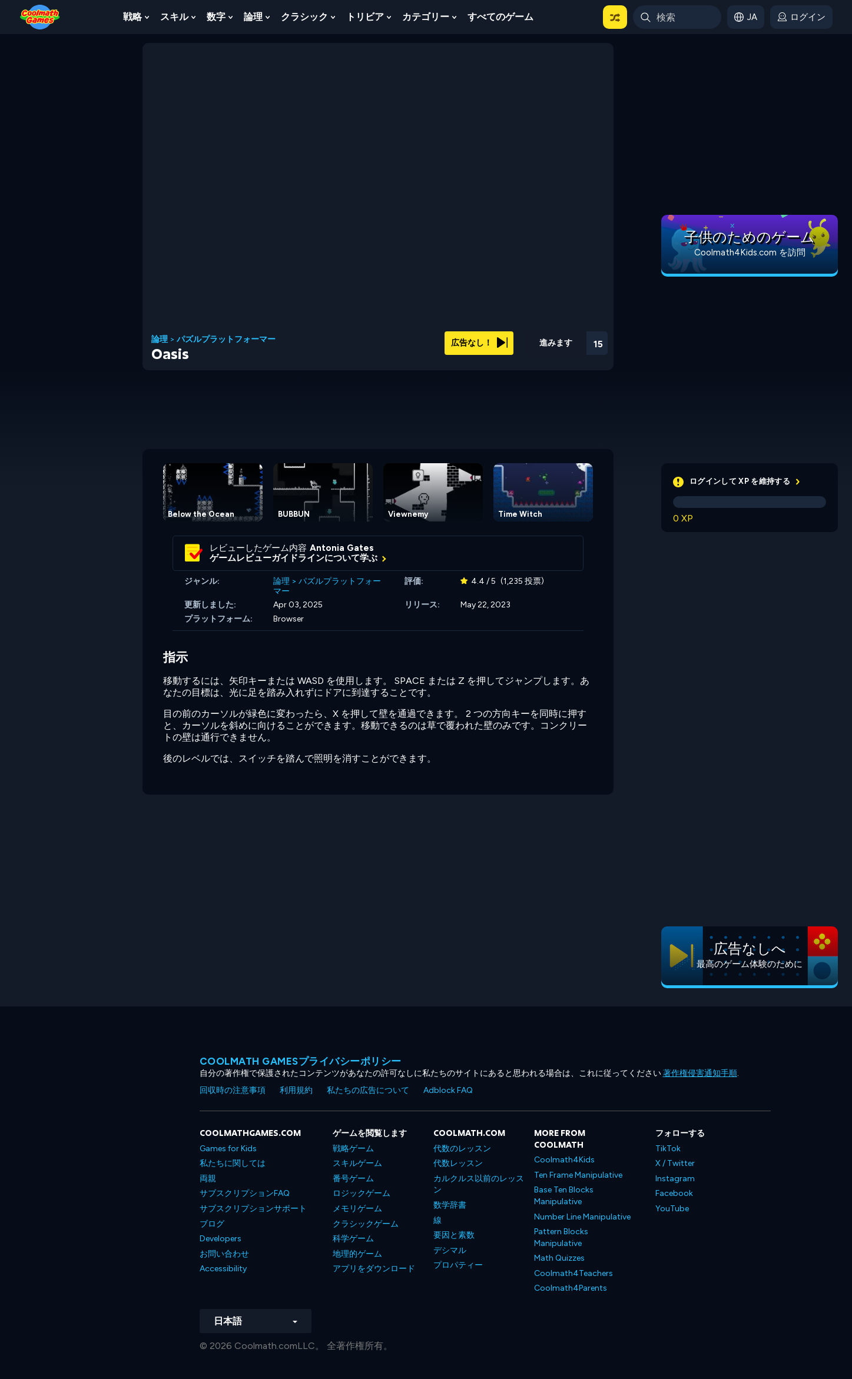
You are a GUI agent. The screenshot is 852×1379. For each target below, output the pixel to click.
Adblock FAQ (448, 1090)
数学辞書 (449, 1205)
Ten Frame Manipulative (578, 1175)
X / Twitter (675, 1163)
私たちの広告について (368, 1090)
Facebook (674, 1193)
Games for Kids (228, 1149)
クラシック (304, 16)
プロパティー (458, 1265)
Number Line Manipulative (582, 1217)
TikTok (668, 1149)
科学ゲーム (353, 1239)
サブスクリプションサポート (253, 1209)
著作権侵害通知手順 (700, 1073)
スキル (174, 16)
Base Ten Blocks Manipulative (564, 1196)
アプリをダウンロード (374, 1269)
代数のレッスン (462, 1149)
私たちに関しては (233, 1163)
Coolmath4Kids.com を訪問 (749, 252)
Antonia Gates (342, 548)
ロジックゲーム (361, 1193)
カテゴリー (425, 16)
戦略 (132, 16)
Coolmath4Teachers (573, 1273)
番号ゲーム (353, 1179)
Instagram (675, 1179)
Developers (220, 1239)
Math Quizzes (559, 1258)
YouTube (672, 1209)
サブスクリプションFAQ (245, 1193)
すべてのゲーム (500, 16)
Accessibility (223, 1269)
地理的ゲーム (357, 1254)
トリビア (365, 16)
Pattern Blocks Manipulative (561, 1237)
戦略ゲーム (353, 1149)
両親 (208, 1179)
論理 (253, 16)
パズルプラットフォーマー (226, 339)
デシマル (449, 1250)
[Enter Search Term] (677, 17)
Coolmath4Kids (564, 1160)
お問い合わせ (224, 1254)
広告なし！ (479, 342)
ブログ (212, 1224)
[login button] (801, 17)
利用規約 (296, 1090)
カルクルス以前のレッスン (478, 1184)
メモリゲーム (357, 1209)
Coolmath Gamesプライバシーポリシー (301, 1061)
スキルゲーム (357, 1163)
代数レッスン (458, 1163)
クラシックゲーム (366, 1224)
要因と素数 (454, 1235)
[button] (615, 17)
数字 (216, 16)
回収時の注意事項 (233, 1090)
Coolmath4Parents (570, 1288)
